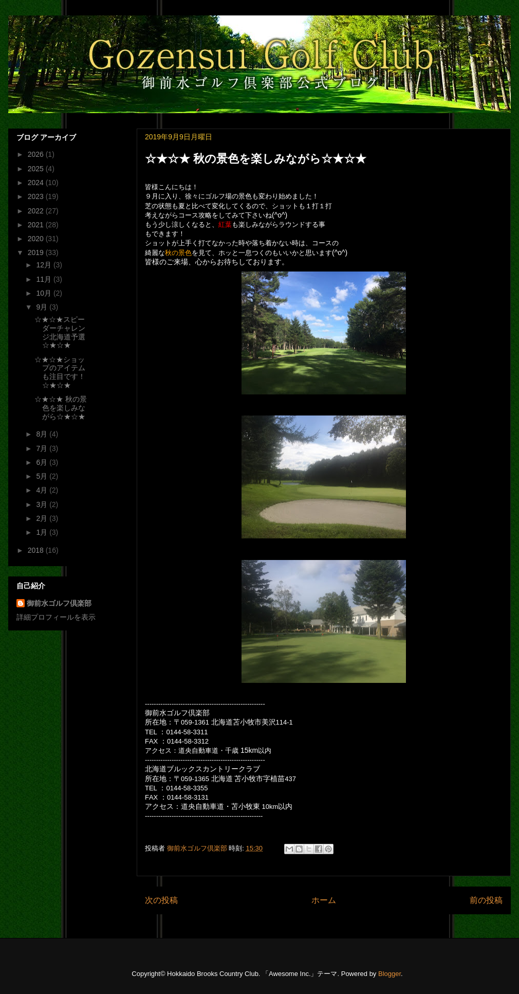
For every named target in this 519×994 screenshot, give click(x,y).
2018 (37, 550)
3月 (42, 504)
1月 (42, 532)
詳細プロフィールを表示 (56, 617)
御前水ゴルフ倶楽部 (59, 603)
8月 (42, 434)
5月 (42, 476)
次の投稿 (161, 900)
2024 (37, 182)
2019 (37, 252)
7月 (42, 448)
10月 (44, 293)
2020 (37, 238)
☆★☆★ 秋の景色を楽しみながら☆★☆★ (60, 408)
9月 (42, 307)
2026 (37, 154)
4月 (42, 490)
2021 (37, 225)
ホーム (323, 900)
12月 (44, 265)
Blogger (389, 974)
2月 (42, 518)
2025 (37, 169)
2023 (37, 196)
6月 (42, 462)
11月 (44, 279)
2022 (37, 211)
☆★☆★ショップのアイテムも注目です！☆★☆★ (59, 372)
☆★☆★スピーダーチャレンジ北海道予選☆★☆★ (59, 332)
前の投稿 (486, 900)
